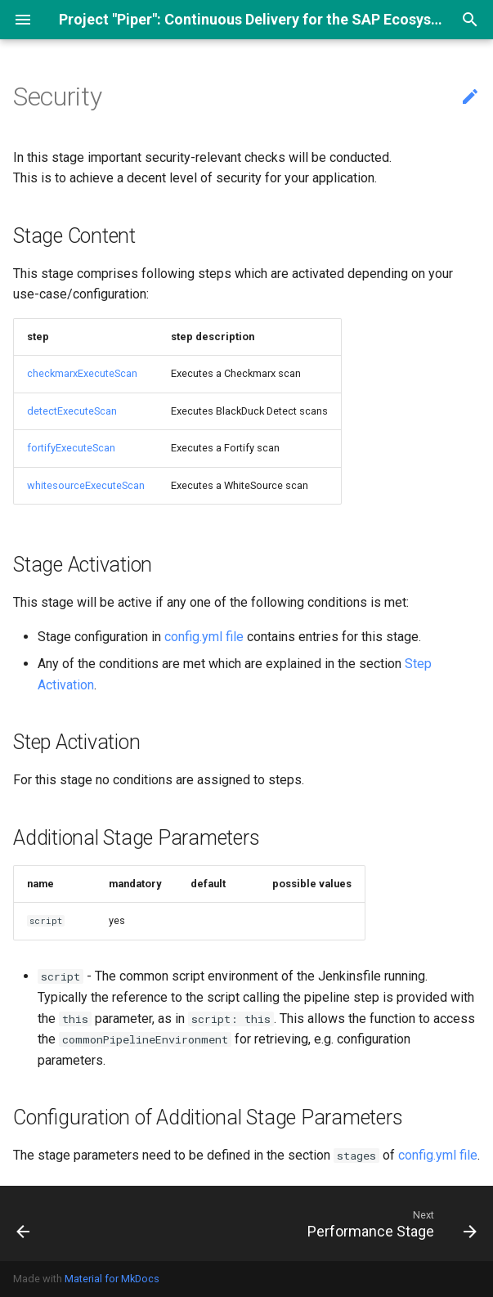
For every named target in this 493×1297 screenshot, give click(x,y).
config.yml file (204, 636)
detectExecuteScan (72, 411)
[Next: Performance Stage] (389, 1223)
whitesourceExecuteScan (86, 485)
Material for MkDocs (112, 1278)
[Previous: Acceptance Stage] (24, 1223)
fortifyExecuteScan (71, 448)
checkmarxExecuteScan (82, 373)
